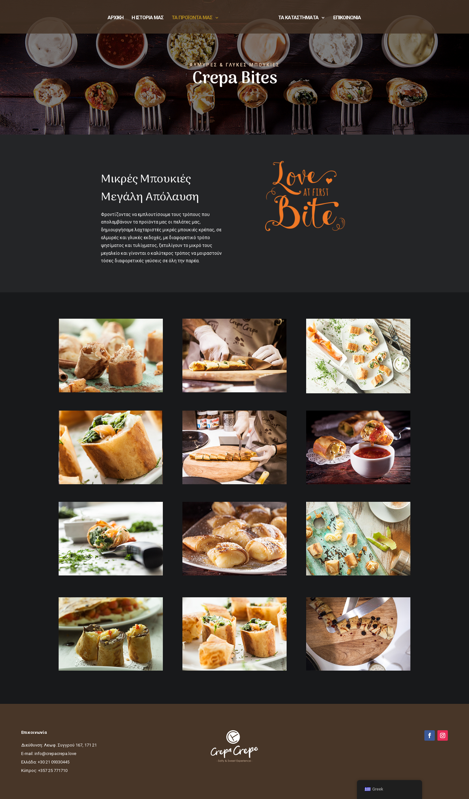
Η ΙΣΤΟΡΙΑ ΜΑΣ (147, 18)
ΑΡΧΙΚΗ (115, 18)
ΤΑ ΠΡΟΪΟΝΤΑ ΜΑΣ (192, 18)
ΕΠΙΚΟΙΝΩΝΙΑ (347, 18)
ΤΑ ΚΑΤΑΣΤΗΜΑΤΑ (298, 18)
